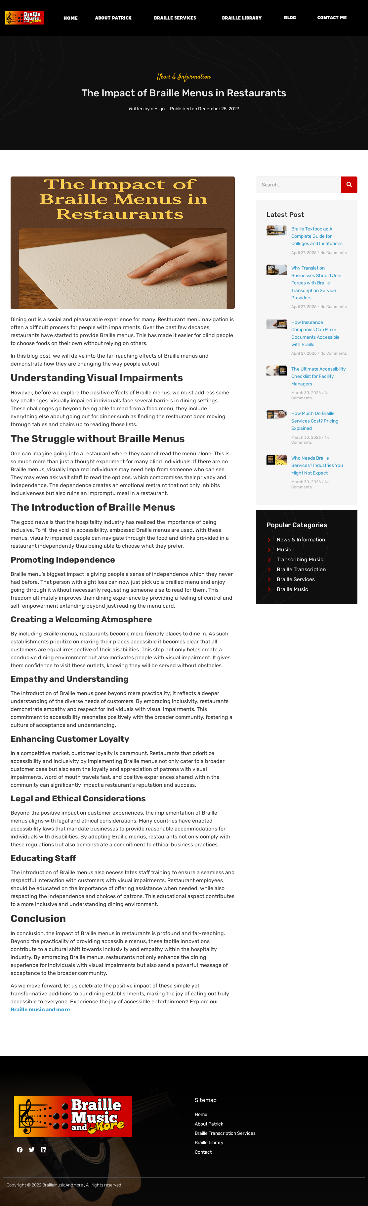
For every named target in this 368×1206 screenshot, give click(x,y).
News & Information (184, 77)
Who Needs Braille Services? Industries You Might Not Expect (317, 465)
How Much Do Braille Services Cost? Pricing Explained (314, 421)
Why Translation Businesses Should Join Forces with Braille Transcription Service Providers (316, 283)
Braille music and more (40, 1009)
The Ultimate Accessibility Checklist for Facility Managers (318, 376)
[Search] (349, 184)
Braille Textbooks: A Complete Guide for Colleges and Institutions (317, 236)
